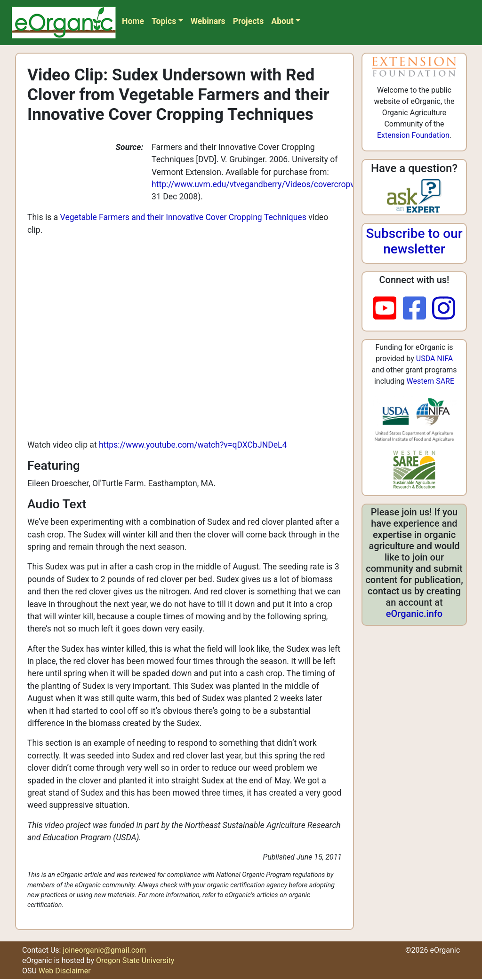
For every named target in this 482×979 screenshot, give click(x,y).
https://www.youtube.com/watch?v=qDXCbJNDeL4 (193, 445)
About (282, 21)
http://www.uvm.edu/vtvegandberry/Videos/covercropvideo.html (270, 184)
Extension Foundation (413, 135)
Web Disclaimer (65, 970)
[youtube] (388, 308)
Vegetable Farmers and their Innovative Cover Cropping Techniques (183, 217)
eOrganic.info (414, 613)
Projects (248, 21)
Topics (164, 21)
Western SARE (430, 381)
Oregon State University (135, 960)
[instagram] (443, 308)
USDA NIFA (434, 358)
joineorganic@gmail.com (104, 950)
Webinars (208, 21)
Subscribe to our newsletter (414, 241)
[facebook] (418, 308)
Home (133, 21)
